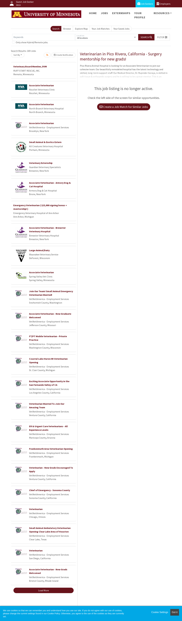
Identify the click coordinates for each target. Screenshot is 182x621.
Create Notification (63, 55)
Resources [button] (161, 13)
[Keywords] (43, 37)
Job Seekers (145, 4)
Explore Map (81, 28)
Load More (43, 590)
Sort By (16, 55)
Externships (121, 13)
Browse (67, 28)
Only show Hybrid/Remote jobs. (32, 42)
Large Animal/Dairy (39, 250)
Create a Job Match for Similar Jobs (124, 107)
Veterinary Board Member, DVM (30, 66)
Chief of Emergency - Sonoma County (49, 490)
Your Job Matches (101, 28)
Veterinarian (36, 509)
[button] (162, 37)
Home (93, 13)
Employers (163, 4)
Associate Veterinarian (41, 85)
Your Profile (139, 15)
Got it (175, 612)
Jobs (104, 13)
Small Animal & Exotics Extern (45, 142)
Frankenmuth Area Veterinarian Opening (51, 448)
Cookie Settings (159, 612)
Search (55, 28)
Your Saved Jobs (121, 28)
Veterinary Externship (40, 162)
